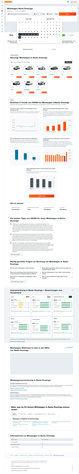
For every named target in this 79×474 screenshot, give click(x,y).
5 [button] (25, 28)
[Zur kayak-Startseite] (8, 2)
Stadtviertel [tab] (30, 414)
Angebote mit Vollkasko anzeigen (17, 388)
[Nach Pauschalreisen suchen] (2, 13)
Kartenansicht (69, 347)
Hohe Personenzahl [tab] (22, 414)
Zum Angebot (19, 77)
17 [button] (19, 34)
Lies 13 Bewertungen (17, 300)
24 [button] (19, 37)
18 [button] (22, 34)
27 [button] (28, 37)
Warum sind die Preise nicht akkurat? (42, 470)
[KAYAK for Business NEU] (2, 22)
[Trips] (2, 25)
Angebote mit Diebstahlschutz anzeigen (18, 390)
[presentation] (72, 290)
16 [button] (37, 31)
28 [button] (31, 37)
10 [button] (19, 31)
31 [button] (19, 40)
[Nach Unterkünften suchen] (2, 8)
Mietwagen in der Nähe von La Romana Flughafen (20, 425)
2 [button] (37, 25)
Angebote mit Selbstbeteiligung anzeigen (19, 398)
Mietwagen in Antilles (48, 455)
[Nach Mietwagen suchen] (2, 11)
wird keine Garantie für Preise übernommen (39, 462)
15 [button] (34, 31)
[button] (2, 2)
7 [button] (31, 28)
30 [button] (37, 37)
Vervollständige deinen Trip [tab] (40, 414)
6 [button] (28, 28)
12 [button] (25, 31)
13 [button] (28, 31)
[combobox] (10, 11)
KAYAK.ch (11, 455)
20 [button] (28, 34)
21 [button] (31, 34)
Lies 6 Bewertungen (17, 322)
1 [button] (34, 25)
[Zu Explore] (2, 17)
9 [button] (37, 28)
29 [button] (34, 37)
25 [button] (22, 37)
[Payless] (70, 318)
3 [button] (19, 28)
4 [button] (22, 28)
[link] (41, 196)
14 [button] (31, 31)
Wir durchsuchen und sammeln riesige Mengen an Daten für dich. (42, 468)
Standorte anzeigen (26, 311)
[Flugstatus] (2, 19)
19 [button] (25, 34)
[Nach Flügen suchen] (2, 5)
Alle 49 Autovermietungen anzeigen (17, 341)
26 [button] (25, 37)
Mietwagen (17, 455)
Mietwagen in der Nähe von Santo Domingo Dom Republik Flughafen (22, 422)
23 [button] (37, 34)
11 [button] (22, 31)
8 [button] (34, 28)
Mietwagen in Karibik (23, 455)
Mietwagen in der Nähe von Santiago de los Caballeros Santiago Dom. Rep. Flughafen (40, 422)
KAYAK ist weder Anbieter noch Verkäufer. (42, 466)
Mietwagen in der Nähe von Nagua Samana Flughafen (40, 425)
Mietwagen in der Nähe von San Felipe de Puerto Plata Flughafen (61, 422)
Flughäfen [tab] (14, 414)
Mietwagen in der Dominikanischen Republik (36, 455)
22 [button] (34, 34)
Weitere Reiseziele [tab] (51, 414)
